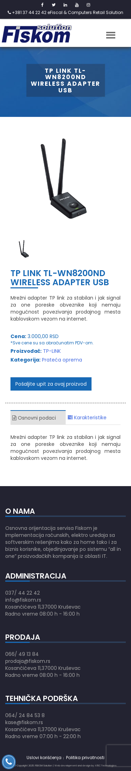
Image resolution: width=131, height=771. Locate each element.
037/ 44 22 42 (22, 592)
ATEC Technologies (106, 765)
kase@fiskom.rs (24, 722)
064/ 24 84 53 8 (25, 715)
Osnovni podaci (34, 417)
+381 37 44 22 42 (27, 12)
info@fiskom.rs (23, 599)
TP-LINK (52, 351)
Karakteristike (87, 417)
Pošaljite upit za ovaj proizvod (51, 383)
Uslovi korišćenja (44, 758)
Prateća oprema (62, 359)
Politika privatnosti (85, 758)
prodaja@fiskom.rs (27, 661)
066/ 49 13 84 (22, 654)
